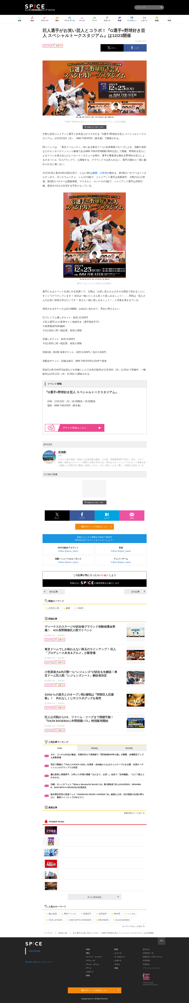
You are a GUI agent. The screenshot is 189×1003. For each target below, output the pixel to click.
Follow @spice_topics (68, 551)
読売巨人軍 (52, 608)
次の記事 (138, 591)
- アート (88, 968)
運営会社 (146, 949)
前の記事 (51, 591)
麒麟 (95, 173)
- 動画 (115, 949)
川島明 (103, 173)
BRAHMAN (102, 920)
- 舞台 (87, 953)
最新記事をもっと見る (134, 813)
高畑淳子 (86, 913)
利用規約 (146, 964)
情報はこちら (82, 428)
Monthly (129, 748)
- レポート (117, 960)
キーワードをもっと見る (133, 926)
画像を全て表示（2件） (94, 127)
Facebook (34, 950)
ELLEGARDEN (121, 920)
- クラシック (90, 960)
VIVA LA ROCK (54, 920)
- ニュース (117, 953)
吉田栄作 (101, 913)
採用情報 (146, 960)
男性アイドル (68, 913)
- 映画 (87, 975)
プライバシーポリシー (152, 968)
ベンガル (130, 913)
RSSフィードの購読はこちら (96, 526)
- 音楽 (87, 949)
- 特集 (115, 968)
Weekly (94, 748)
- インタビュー (119, 957)
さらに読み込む (103, 897)
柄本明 (115, 913)
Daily (60, 748)
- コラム (116, 964)
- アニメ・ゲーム (92, 964)
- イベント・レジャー (93, 957)
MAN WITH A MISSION (79, 920)
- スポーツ (89, 972)
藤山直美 (51, 913)
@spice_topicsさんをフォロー (39, 962)
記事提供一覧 (148, 953)
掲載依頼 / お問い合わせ (152, 957)
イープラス (48, 933)
